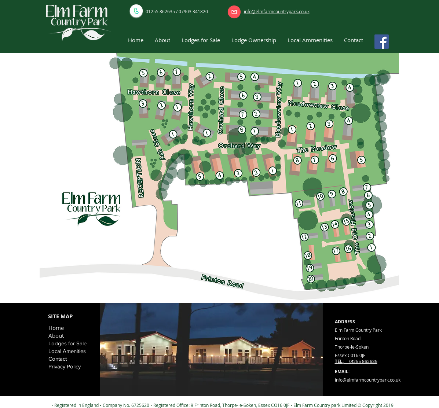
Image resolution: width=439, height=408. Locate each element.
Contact (57, 359)
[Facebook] (381, 41)
